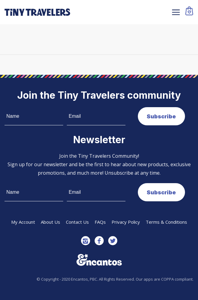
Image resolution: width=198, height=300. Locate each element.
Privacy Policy (126, 222)
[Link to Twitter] (112, 240)
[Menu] (175, 12)
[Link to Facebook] (99, 240)
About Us (50, 222)
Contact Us (77, 222)
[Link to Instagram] (85, 240)
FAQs (100, 222)
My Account (23, 222)
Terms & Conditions (166, 222)
